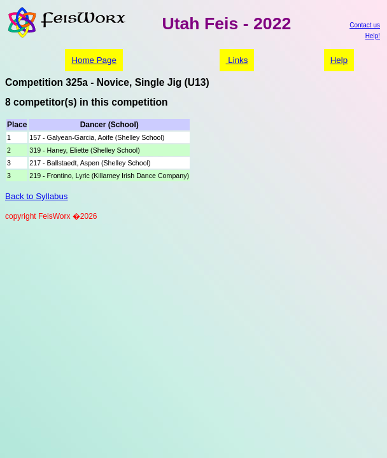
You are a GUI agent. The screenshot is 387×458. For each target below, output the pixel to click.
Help (339, 60)
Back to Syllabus (36, 196)
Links (237, 60)
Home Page (93, 60)
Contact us (364, 25)
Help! (372, 35)
